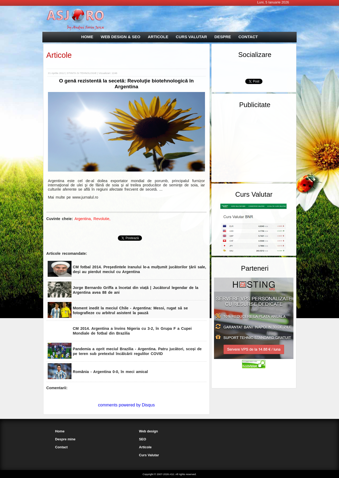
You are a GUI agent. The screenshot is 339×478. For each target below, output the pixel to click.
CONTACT (248, 36)
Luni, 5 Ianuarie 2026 (273, 2)
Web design (148, 431)
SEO (142, 439)
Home (60, 431)
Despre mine (65, 439)
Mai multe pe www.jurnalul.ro (73, 197)
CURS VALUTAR (191, 36)
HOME (87, 36)
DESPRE (223, 36)
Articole (59, 55)
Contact (61, 447)
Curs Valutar (149, 455)
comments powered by (126, 405)
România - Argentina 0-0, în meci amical (110, 372)
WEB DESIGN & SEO (120, 36)
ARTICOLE (158, 36)
